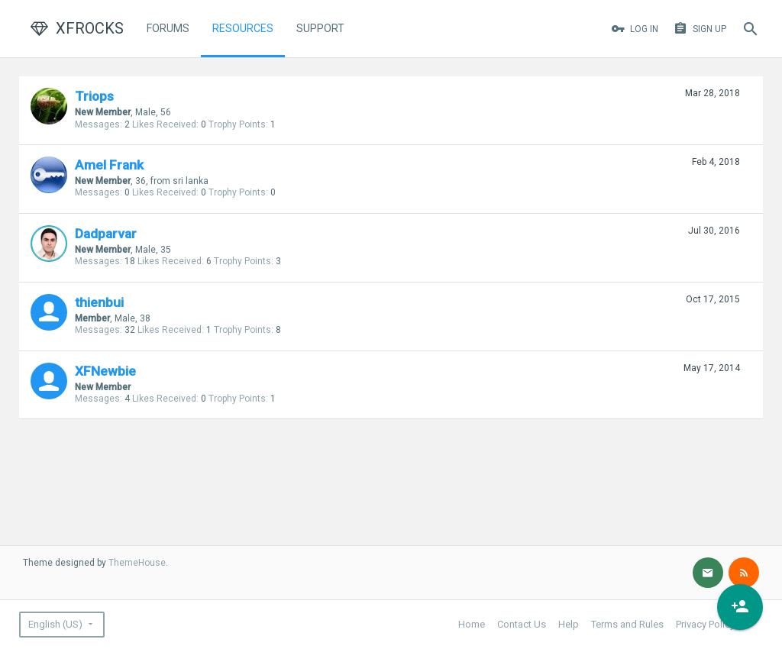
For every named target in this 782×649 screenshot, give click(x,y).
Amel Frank (109, 165)
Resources (242, 28)
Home (471, 624)
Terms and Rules (627, 624)
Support (320, 28)
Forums (168, 28)
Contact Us (521, 624)
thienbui (99, 302)
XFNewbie (105, 371)
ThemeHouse (137, 562)
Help (568, 624)
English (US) (55, 624)
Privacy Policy (705, 624)
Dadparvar (106, 233)
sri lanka (190, 181)
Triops (94, 96)
